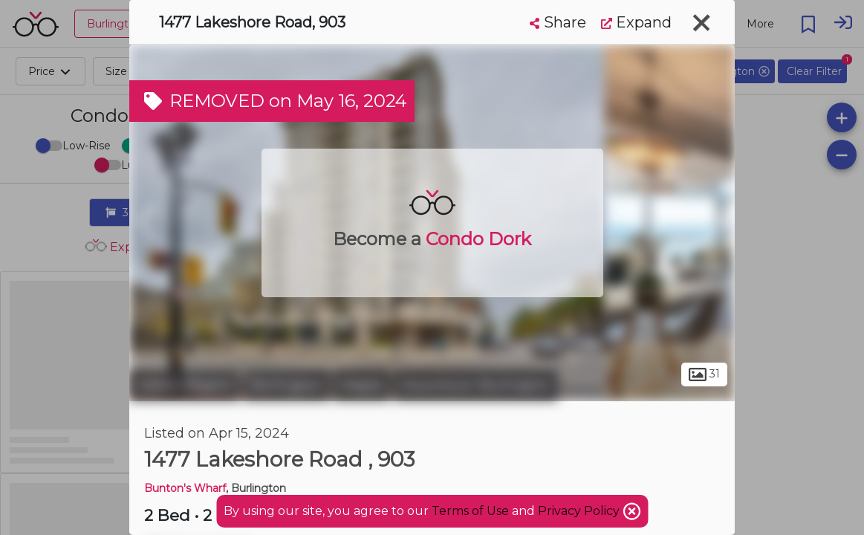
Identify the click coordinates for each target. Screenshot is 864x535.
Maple (362, 385)
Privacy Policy (580, 511)
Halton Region (185, 385)
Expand (636, 22)
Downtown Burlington (475, 385)
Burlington (286, 385)
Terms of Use (470, 511)
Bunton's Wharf (185, 488)
